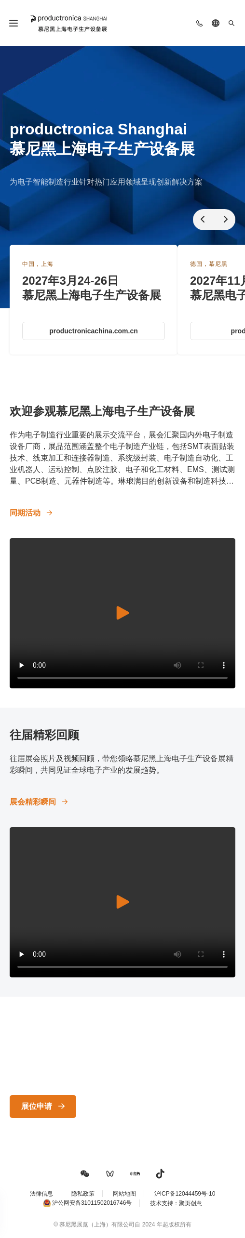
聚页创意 (190, 1203)
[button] (85, 1174)
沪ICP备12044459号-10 (185, 1193)
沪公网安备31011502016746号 (92, 1202)
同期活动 (25, 513)
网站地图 (124, 1193)
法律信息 (41, 1193)
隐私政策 (83, 1193)
